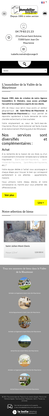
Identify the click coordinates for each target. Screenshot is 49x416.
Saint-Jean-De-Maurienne (27, 159)
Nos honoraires (20, 399)
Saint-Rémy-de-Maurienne (35, 162)
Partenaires (29, 399)
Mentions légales (9, 399)
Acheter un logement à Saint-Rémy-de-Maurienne (24, 331)
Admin (35, 399)
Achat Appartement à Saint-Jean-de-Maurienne (24, 312)
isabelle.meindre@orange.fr (24, 54)
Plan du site (42, 397)
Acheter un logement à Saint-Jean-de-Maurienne (24, 293)
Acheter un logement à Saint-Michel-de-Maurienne (24, 370)
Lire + (41, 202)
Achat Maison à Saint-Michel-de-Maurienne (24, 389)
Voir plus (9, 195)
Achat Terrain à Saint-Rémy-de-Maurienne (24, 351)
